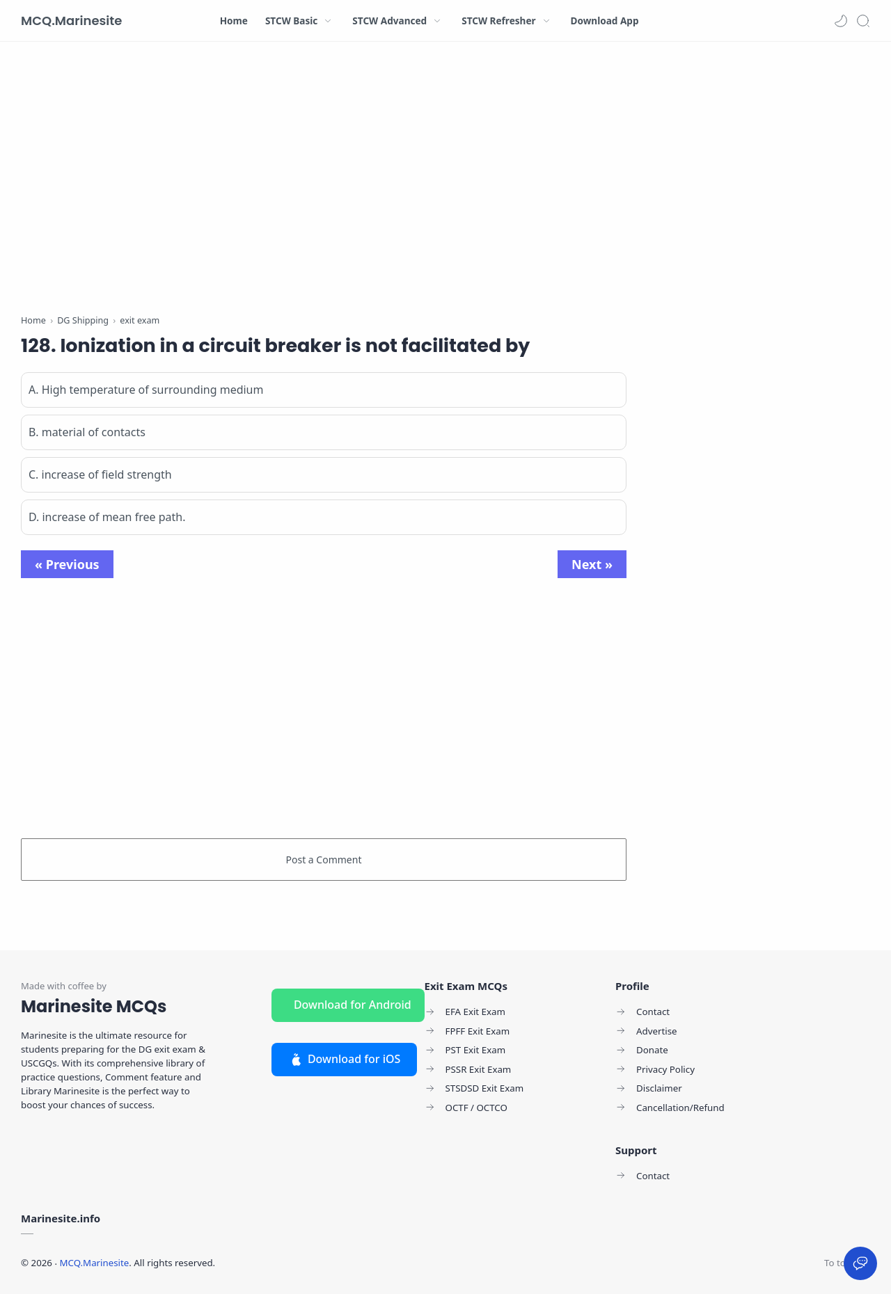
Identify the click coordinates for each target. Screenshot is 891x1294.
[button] (841, 21)
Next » (592, 564)
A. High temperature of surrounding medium (146, 389)
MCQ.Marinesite (71, 20)
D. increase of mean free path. (107, 517)
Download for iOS (344, 1059)
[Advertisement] (323, 180)
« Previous (67, 564)
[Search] (863, 21)
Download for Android (352, 1004)
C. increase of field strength (100, 474)
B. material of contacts (87, 432)
